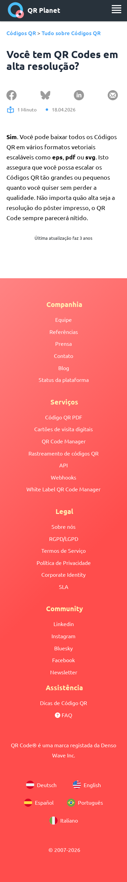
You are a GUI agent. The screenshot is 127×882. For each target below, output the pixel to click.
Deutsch (41, 785)
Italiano (63, 820)
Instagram (63, 635)
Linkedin (64, 623)
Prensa (63, 343)
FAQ (63, 714)
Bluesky (63, 648)
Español (39, 803)
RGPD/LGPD (63, 538)
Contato (63, 355)
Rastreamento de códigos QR (63, 453)
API (63, 465)
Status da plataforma (64, 379)
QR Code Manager (64, 441)
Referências (63, 331)
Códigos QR (21, 32)
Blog (63, 367)
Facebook (63, 659)
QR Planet (34, 10)
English (87, 785)
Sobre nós (63, 526)
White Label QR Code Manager (63, 489)
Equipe (63, 319)
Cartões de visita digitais (63, 428)
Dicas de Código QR (63, 702)
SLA (63, 586)
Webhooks (63, 477)
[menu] (116, 9)
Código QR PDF (63, 417)
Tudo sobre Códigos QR (71, 32)
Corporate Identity (63, 574)
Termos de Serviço (63, 550)
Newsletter (63, 672)
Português (85, 803)
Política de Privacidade (64, 562)
